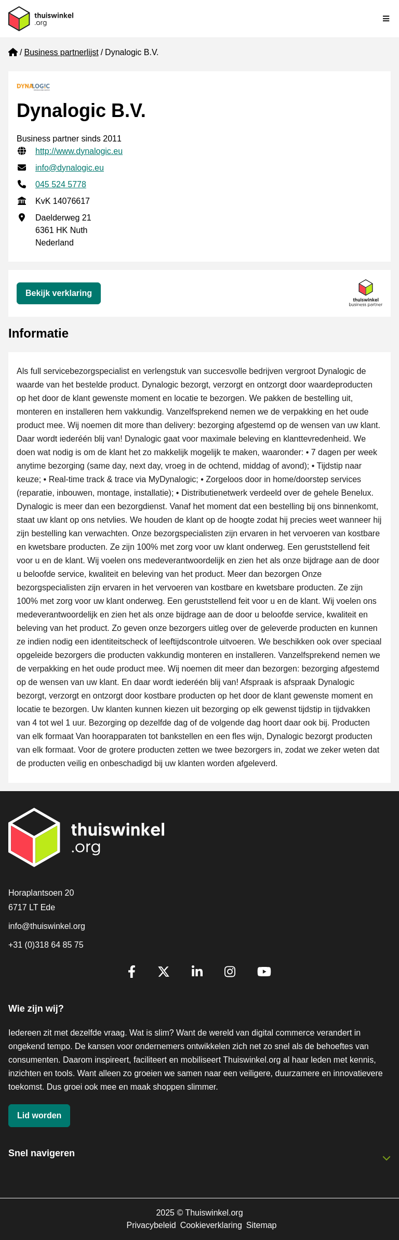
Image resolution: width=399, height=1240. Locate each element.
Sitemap (261, 1225)
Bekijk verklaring (58, 293)
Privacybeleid (151, 1225)
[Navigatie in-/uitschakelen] (386, 19)
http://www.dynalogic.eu (79, 151)
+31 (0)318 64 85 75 (46, 944)
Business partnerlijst (61, 52)
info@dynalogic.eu (69, 167)
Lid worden (39, 1115)
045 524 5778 (60, 184)
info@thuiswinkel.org (46, 926)
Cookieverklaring (211, 1225)
